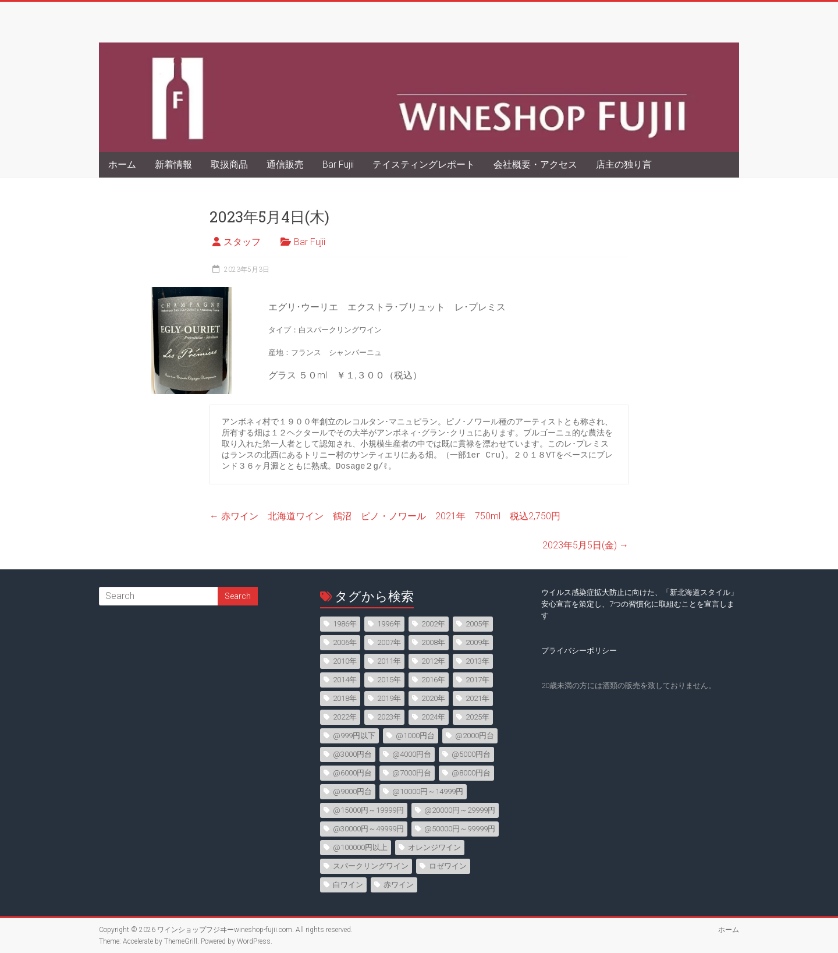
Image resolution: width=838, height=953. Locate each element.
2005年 (477, 623)
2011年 (389, 661)
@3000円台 (352, 754)
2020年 (433, 698)
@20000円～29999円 (459, 810)
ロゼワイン (448, 866)
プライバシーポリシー (579, 650)
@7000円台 (411, 772)
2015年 (389, 679)
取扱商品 (229, 164)
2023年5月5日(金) (585, 545)
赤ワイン (399, 884)
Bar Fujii (338, 164)
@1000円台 (415, 735)
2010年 (345, 661)
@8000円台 (471, 772)
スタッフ (242, 241)
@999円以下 (354, 735)
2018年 (345, 698)
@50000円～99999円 (459, 828)
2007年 (389, 642)
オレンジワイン (434, 847)
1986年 (345, 623)
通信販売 (285, 164)
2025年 (477, 717)
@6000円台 (352, 772)
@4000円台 (411, 754)
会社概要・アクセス (535, 164)
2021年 (477, 698)
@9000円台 (352, 791)
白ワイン (348, 884)
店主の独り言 (624, 164)
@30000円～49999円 (368, 828)
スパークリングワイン (371, 866)
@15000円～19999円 (368, 810)
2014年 (345, 679)
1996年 (389, 623)
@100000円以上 (360, 847)
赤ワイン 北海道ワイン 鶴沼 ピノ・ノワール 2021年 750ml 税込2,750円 (385, 516)
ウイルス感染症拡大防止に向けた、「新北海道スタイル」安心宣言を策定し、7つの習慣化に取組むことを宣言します (639, 604)
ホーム (122, 164)
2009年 (477, 642)
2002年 (433, 623)
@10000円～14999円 (427, 791)
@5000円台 (471, 754)
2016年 (433, 679)
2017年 (477, 679)
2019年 (389, 698)
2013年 (477, 661)
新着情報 (173, 164)
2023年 (389, 717)
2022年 (345, 717)
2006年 (345, 642)
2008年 (433, 642)
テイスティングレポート (423, 164)
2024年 (433, 717)
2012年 (433, 661)
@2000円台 (474, 735)
